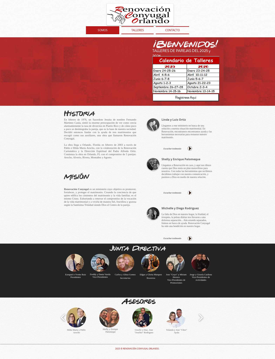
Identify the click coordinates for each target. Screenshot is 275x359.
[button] (75, 263)
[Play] (190, 148)
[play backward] (63, 317)
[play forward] (201, 317)
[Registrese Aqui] (186, 97)
